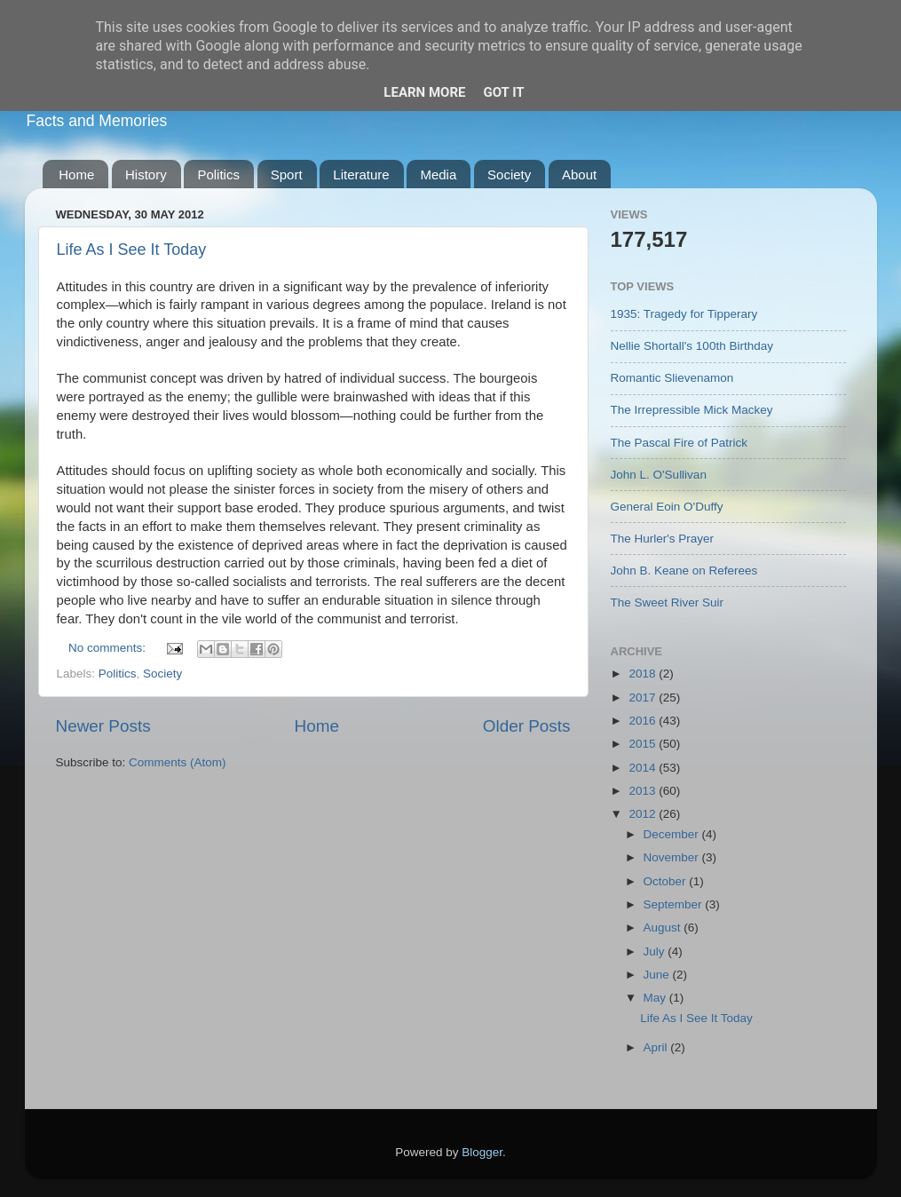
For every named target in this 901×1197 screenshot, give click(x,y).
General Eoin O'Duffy (667, 506)
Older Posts (527, 726)
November (673, 857)
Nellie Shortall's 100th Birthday (692, 346)
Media (438, 174)
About (579, 174)
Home (76, 174)
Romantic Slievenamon (672, 377)
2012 (643, 813)
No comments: (108, 647)
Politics (218, 174)
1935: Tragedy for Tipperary (684, 314)
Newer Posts (103, 726)
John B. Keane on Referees (684, 570)
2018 (643, 673)
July (656, 951)
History (146, 174)
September (675, 904)
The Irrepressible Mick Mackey (692, 409)
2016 (643, 720)
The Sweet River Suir (667, 602)
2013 (643, 790)
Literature (361, 174)
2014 (643, 767)
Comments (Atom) (177, 762)
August (664, 927)
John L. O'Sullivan (659, 474)
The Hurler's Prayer (663, 538)
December (673, 834)
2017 (643, 697)
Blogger (482, 1152)
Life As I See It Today (132, 249)
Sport (287, 174)
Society (509, 174)
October (667, 881)
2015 (643, 743)
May (656, 997)
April (657, 1047)
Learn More (424, 92)
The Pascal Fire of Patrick (679, 442)
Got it (503, 92)
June (658, 974)
